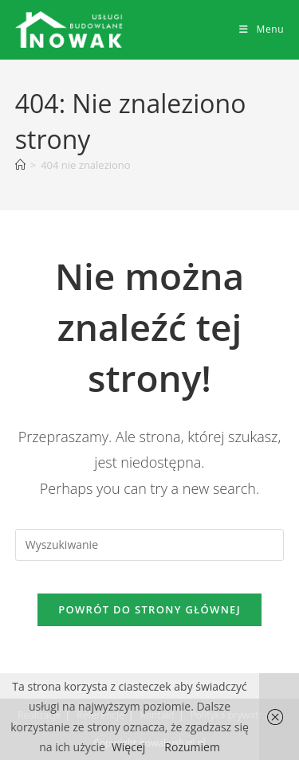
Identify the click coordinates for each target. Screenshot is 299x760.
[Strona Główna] (20, 165)
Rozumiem (192, 746)
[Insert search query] (150, 545)
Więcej (128, 746)
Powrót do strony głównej (149, 609)
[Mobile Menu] (261, 29)
